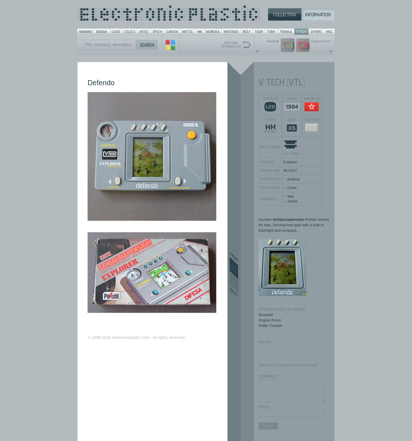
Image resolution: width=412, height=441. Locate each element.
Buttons (293, 179)
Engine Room (270, 320)
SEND (268, 426)
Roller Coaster (270, 325)
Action (292, 201)
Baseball (266, 315)
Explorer (290, 162)
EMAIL (264, 406)
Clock (292, 188)
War (290, 196)
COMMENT (268, 376)
